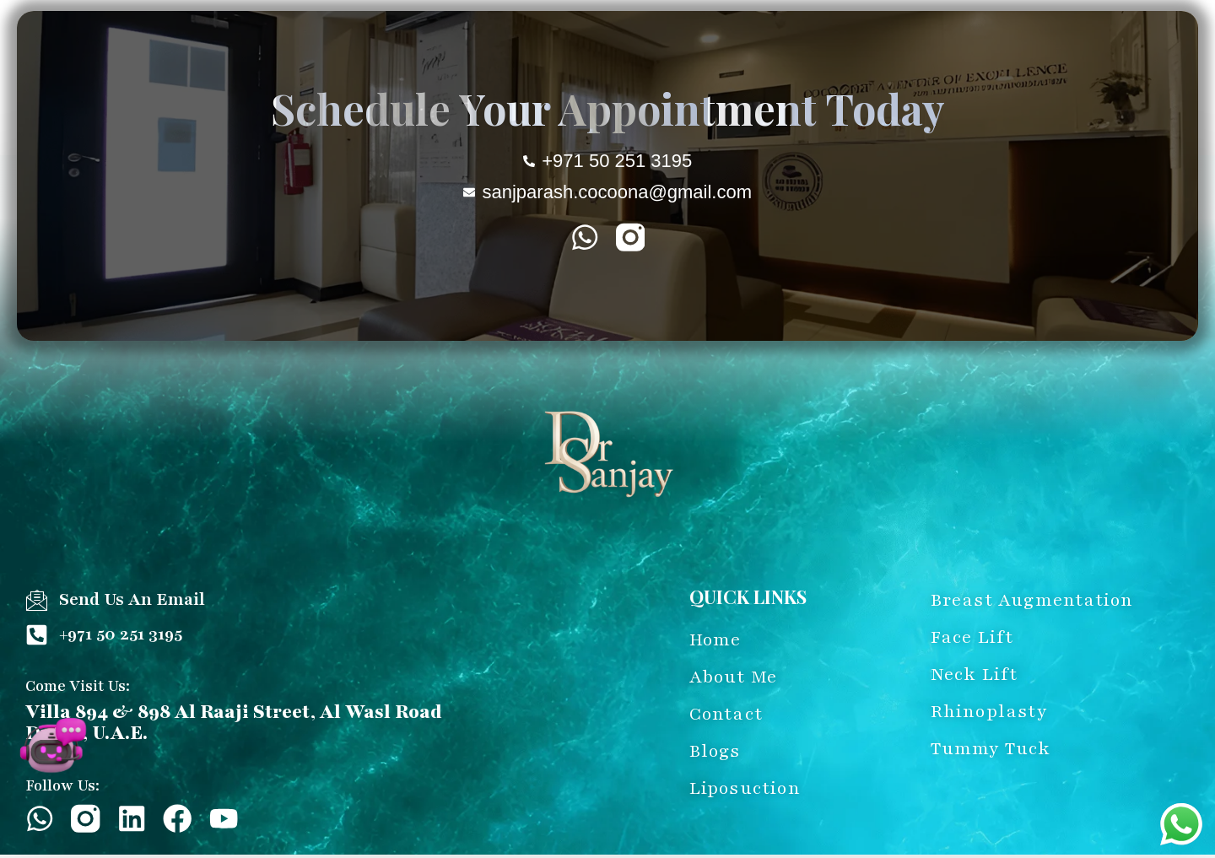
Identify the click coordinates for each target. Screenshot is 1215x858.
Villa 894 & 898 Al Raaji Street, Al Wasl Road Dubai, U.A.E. (233, 722)
